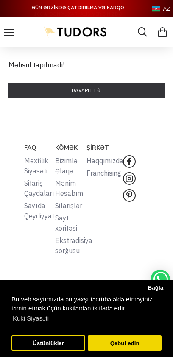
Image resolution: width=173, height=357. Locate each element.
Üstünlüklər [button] (48, 343)
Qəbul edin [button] (125, 343)
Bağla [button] (155, 287)
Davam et (84, 90)
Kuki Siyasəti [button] (31, 318)
